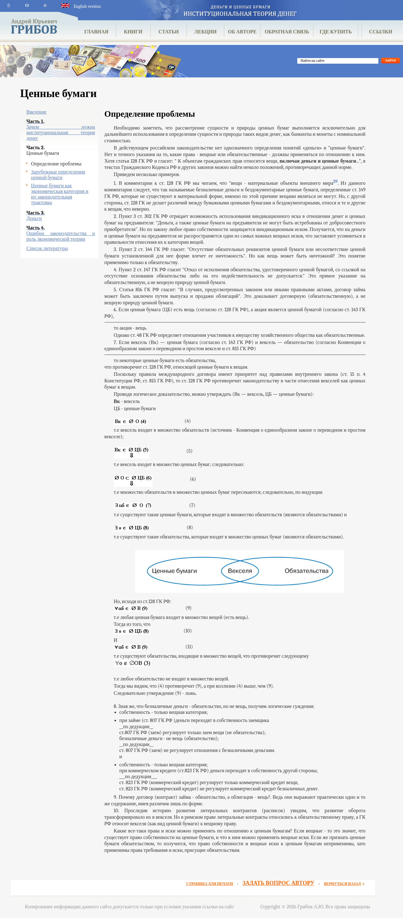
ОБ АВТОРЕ (242, 32)
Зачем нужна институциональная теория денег (61, 132)
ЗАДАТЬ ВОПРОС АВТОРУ (278, 883)
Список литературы (47, 248)
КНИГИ (133, 32)
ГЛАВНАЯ (96, 32)
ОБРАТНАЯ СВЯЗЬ (287, 32)
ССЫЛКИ (380, 32)
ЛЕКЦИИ (205, 32)
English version (81, 6)
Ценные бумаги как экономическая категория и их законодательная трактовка (59, 194)
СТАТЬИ (168, 32)
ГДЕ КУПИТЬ (336, 32)
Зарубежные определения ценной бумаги (58, 174)
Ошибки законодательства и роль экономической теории (61, 236)
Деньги (34, 218)
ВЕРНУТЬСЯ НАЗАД (345, 883)
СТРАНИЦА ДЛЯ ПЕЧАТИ (209, 883)
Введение (37, 112)
